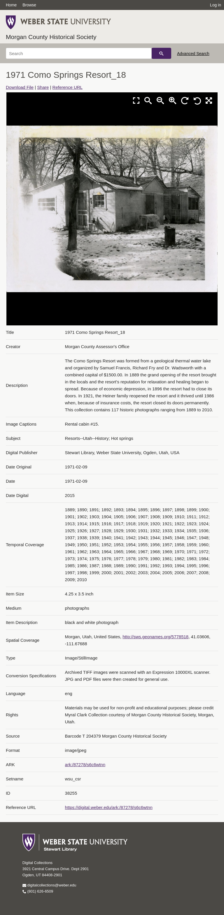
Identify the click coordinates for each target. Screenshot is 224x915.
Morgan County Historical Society (51, 37)
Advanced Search (193, 53)
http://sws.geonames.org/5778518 (155, 636)
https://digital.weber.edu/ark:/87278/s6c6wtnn (109, 807)
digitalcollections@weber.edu (49, 885)
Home (11, 5)
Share (43, 87)
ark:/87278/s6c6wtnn (85, 764)
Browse (29, 5)
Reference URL (67, 87)
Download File (20, 87)
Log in (215, 5)
